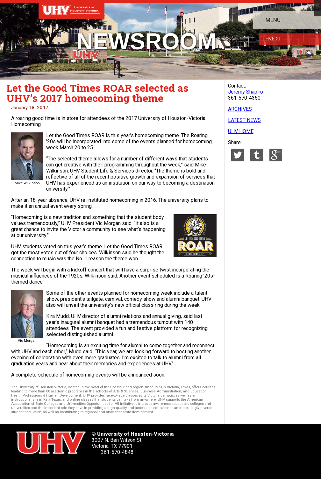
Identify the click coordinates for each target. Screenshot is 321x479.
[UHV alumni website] (113, 466)
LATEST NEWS (244, 120)
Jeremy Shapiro (245, 92)
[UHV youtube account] (78, 466)
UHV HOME (240, 131)
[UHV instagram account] (95, 466)
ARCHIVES (240, 109)
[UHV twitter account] (24, 466)
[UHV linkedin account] (60, 466)
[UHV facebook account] (42, 466)
